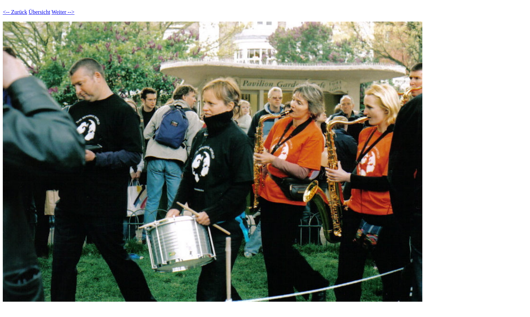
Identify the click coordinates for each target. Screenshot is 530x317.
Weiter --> (63, 12)
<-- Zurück (15, 12)
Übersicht (39, 12)
